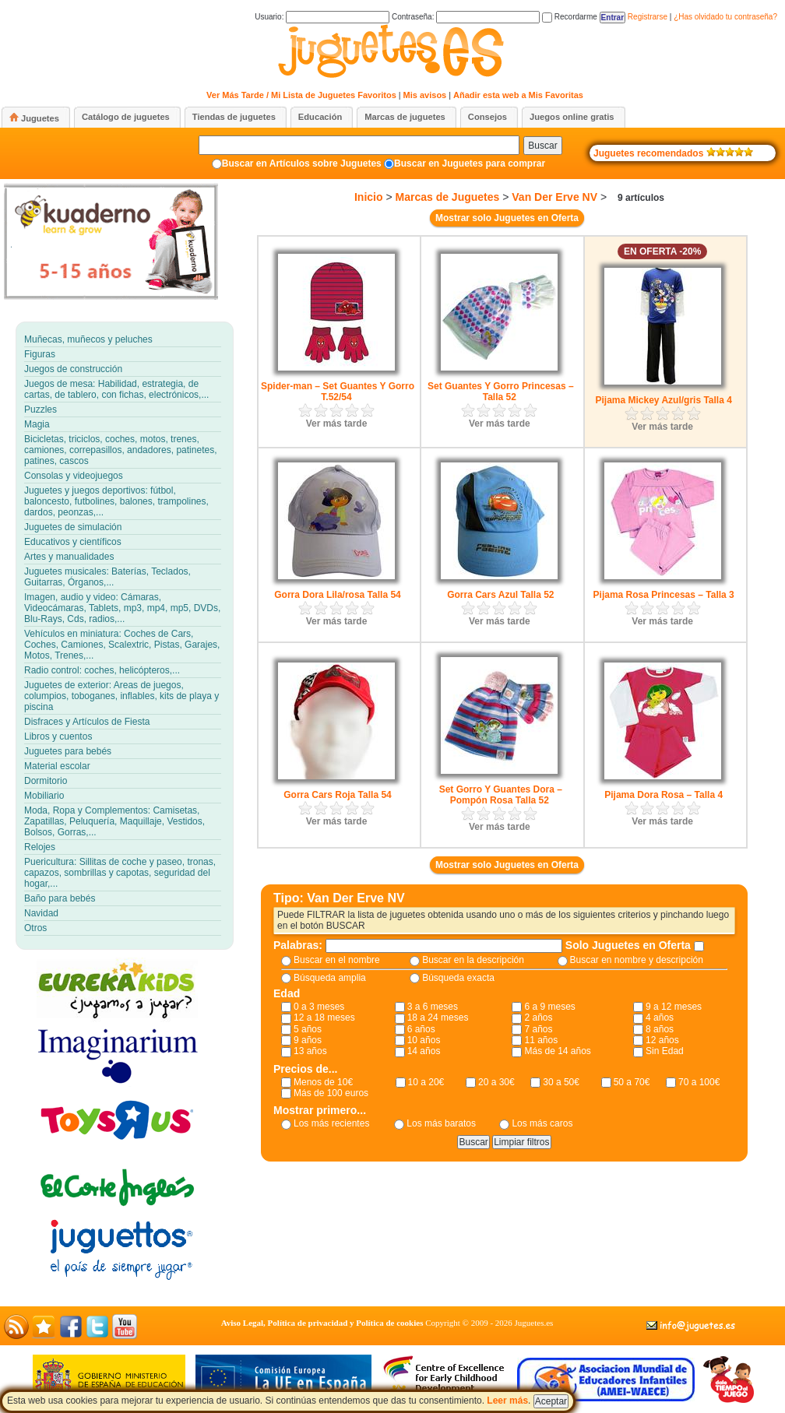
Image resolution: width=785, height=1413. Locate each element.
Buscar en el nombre (337, 959)
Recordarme (569, 16)
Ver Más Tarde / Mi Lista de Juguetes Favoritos (301, 95)
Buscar (542, 145)
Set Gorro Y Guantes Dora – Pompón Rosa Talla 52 (500, 795)
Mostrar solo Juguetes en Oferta (507, 218)
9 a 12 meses (674, 1006)
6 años (421, 1029)
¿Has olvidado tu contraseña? (725, 16)
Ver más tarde (337, 423)
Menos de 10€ (323, 1082)
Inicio (368, 197)
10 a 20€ (426, 1082)
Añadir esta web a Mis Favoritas (518, 95)
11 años (541, 1040)
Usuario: (322, 16)
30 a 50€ (561, 1082)
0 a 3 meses (319, 1006)
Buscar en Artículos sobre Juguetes (302, 163)
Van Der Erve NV (554, 197)
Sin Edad (665, 1051)
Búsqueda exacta (458, 977)
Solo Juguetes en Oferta (629, 945)
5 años (308, 1029)
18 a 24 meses (438, 1017)
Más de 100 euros (331, 1093)
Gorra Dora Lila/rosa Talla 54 (337, 594)
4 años (660, 1017)
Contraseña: (466, 16)
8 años (660, 1029)
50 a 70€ (632, 1082)
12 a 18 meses (324, 1017)
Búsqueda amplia (330, 977)
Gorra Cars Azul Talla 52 (500, 594)
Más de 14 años (557, 1051)
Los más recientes (331, 1123)
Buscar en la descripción (473, 959)
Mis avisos (425, 95)
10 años (424, 1040)
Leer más (507, 1400)
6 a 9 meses (549, 1006)
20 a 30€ (496, 1082)
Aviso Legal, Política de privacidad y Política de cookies (322, 1322)
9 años (308, 1040)
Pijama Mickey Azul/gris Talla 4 (663, 400)
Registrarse (647, 16)
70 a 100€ (699, 1082)
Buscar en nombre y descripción (636, 959)
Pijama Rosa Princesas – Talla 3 (663, 594)
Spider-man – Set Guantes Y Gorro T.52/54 (337, 391)
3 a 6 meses (432, 1006)
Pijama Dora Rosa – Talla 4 (663, 794)
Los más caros (542, 1123)
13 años (310, 1051)
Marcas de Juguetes (447, 197)
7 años (538, 1029)
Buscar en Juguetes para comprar (469, 163)
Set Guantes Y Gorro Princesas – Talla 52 (501, 391)
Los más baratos (441, 1123)
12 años (662, 1040)
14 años (424, 1051)
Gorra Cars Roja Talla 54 (337, 794)
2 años (538, 1017)
